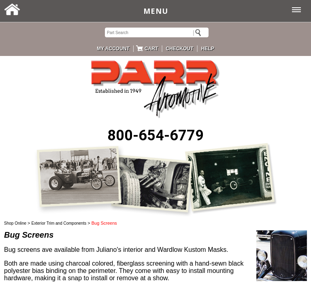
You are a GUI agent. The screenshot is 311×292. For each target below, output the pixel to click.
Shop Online (15, 223)
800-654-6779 (155, 135)
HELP (207, 49)
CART (151, 49)
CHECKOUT (180, 49)
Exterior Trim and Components (59, 223)
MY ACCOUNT (113, 49)
